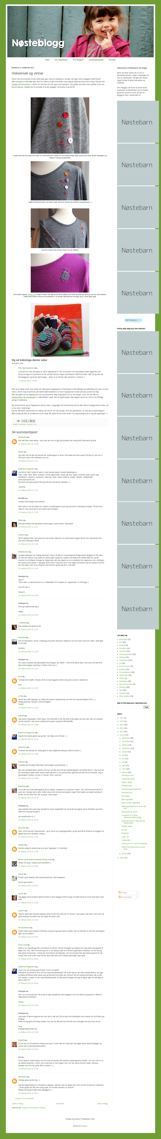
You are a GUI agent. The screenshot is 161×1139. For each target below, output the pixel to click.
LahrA (20, 894)
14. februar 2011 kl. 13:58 (28, 754)
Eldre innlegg (102, 1104)
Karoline (21, 637)
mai (123, 762)
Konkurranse (124, 666)
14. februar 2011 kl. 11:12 (28, 490)
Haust (20, 874)
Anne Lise (22, 945)
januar (124, 853)
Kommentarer (125, 897)
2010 (122, 858)
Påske (121, 678)
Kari (20, 677)
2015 (122, 721)
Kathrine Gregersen (26, 469)
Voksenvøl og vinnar (129, 812)
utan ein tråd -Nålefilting (130, 803)
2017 (122, 718)
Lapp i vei (125, 837)
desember (126, 738)
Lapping (29, 424)
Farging (122, 645)
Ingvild (21, 716)
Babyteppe (123, 639)
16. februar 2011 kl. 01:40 (28, 1069)
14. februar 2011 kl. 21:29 (28, 903)
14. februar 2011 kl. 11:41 (28, 568)
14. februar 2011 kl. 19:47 (28, 886)
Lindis (20, 696)
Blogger (84, 1126)
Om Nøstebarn (61, 60)
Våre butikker (124, 696)
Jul (120, 663)
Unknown (22, 437)
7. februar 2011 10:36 (27, 381)
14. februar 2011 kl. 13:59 (28, 778)
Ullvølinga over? (127, 775)
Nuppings (125, 833)
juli (123, 755)
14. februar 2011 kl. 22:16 (28, 920)
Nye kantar (125, 796)
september (126, 748)
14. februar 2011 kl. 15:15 (28, 798)
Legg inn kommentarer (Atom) (33, 1108)
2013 (122, 728)
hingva (21, 845)
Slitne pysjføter (127, 799)
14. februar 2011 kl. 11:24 (28, 512)
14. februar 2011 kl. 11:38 (28, 544)
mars (124, 769)
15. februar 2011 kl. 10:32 (28, 1005)
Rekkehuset (23, 552)
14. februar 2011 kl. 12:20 (28, 652)
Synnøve (22, 828)
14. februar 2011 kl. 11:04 (28, 444)
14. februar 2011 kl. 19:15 (28, 866)
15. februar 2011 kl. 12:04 (28, 1032)
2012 (122, 732)
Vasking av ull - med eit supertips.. (134, 844)
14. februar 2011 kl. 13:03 (28, 708)
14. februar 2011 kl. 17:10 (28, 837)
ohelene (21, 535)
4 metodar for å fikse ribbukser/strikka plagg (131, 816)
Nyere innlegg (17, 1104)
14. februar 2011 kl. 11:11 (28, 461)
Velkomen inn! (126, 793)
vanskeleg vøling (128, 779)
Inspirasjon (22, 424)
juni (123, 759)
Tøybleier (123, 693)
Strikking (122, 687)
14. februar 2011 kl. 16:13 (28, 820)
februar (125, 772)
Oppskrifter (123, 675)
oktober (125, 745)
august (125, 752)
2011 (122, 735)
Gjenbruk (122, 651)
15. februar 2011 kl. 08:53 (28, 959)
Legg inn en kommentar (24, 1098)
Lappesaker (126, 840)
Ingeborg (22, 786)
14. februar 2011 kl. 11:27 (28, 527)
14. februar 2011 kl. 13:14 (28, 739)
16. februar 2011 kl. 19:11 (28, 1093)
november (126, 741)
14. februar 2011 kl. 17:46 (28, 852)
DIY (120, 642)
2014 (122, 725)
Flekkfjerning (126, 786)
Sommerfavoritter (126, 684)
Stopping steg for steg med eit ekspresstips (133, 822)
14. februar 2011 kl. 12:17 (28, 630)
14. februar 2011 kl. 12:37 (28, 688)
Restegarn (123, 681)
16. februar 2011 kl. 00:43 (28, 1049)
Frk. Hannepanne (26, 368)
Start (47, 60)
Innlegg (123, 893)
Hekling (122, 657)
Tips (34, 424)
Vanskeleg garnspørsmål (131, 789)
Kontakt (112, 60)
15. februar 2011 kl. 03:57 (28, 937)
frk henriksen (23, 928)
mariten (21, 762)
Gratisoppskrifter (96, 60)
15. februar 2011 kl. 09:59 (28, 983)
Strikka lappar (126, 826)
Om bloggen (78, 60)
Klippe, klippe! (126, 782)
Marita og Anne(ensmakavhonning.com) (35, 860)
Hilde (20, 520)
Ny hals (124, 830)
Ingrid (20, 452)
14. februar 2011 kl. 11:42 (28, 595)
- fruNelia (22, 623)
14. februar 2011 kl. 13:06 (28, 725)
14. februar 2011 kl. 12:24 (28, 669)
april (124, 766)
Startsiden (60, 1104)
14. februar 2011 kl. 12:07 (28, 615)
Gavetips (122, 648)
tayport (21, 911)
